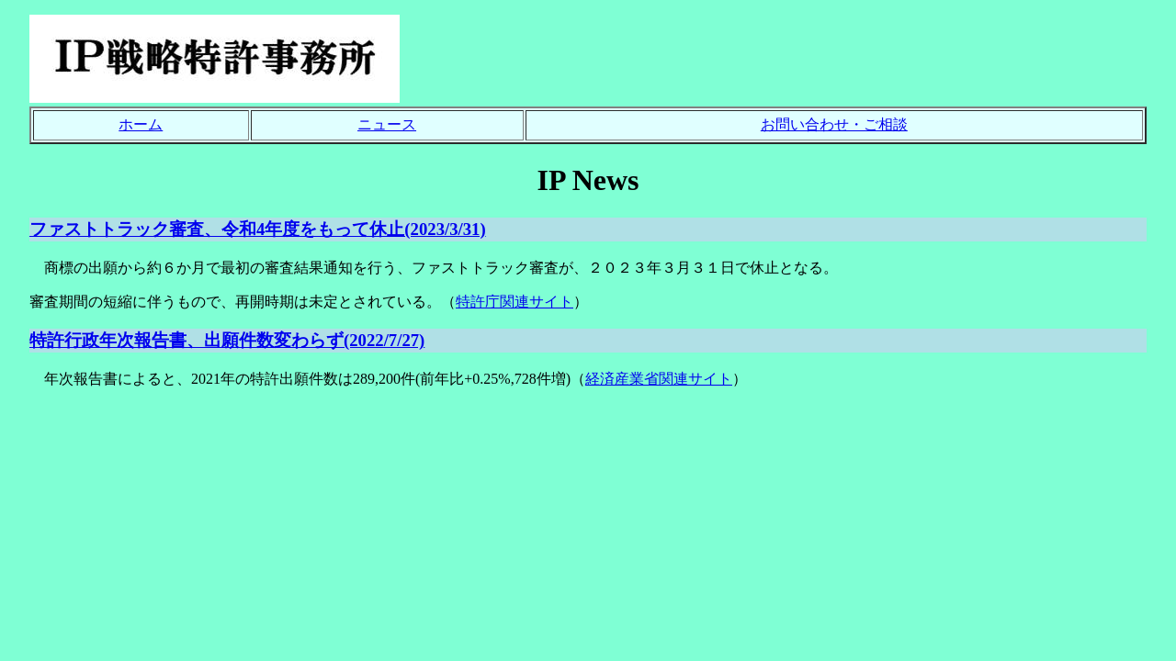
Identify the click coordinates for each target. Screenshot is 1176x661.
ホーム (141, 124)
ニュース (386, 124)
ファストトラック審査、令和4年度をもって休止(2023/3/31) (257, 229)
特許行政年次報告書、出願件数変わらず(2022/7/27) (226, 340)
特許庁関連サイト (514, 301)
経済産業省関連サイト (658, 379)
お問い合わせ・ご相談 (834, 124)
